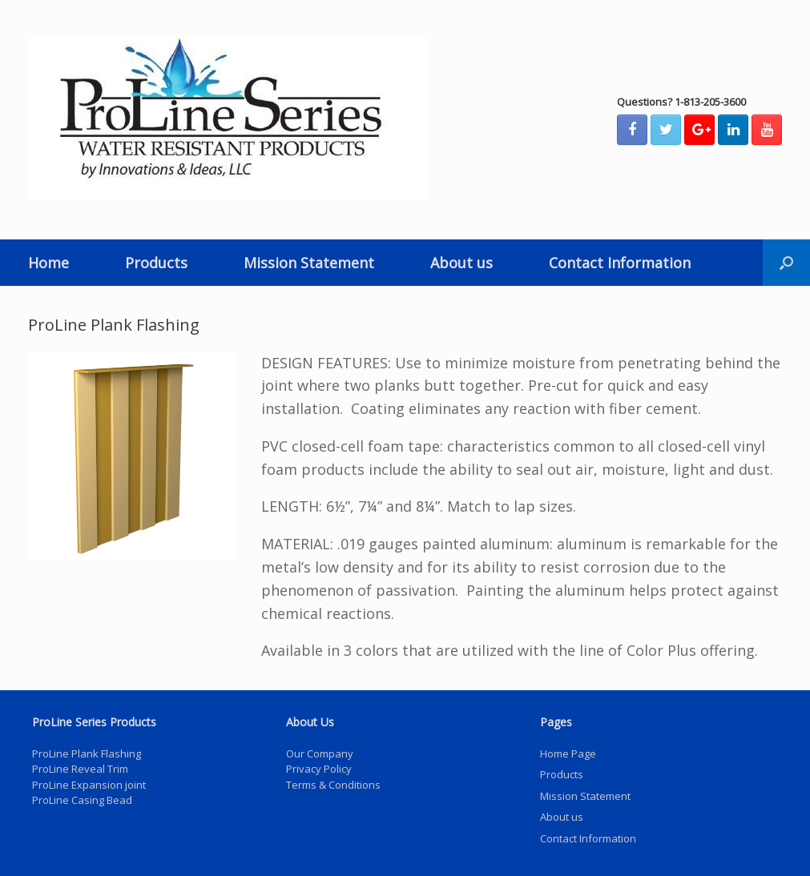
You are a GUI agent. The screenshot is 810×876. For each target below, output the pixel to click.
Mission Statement (309, 262)
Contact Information (620, 262)
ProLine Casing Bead (82, 800)
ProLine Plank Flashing (86, 753)
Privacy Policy (319, 768)
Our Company (319, 753)
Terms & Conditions (333, 785)
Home (48, 262)
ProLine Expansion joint (89, 785)
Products (156, 262)
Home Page (568, 753)
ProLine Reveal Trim (80, 768)
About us (461, 262)
